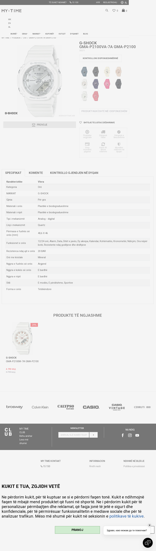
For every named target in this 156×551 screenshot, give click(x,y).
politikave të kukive (126, 516)
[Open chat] (148, 543)
